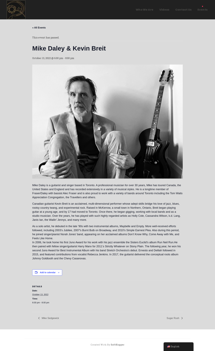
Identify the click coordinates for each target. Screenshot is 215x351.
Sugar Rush (173, 318)
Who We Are (144, 9)
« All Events (39, 27)
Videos (164, 9)
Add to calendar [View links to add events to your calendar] (48, 272)
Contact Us (183, 9)
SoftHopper (118, 344)
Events (203, 9)
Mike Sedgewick (50, 318)
